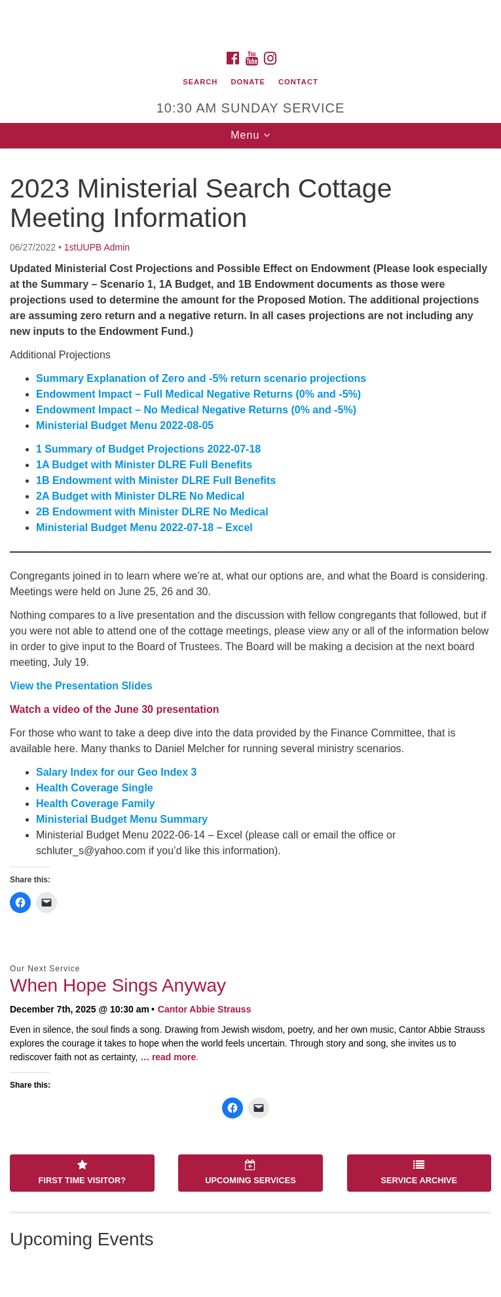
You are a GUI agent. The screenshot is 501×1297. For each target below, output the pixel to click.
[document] (250, 722)
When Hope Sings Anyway (118, 985)
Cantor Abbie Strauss (204, 1009)
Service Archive (418, 1173)
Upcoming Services (250, 1173)
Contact (298, 82)
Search (200, 82)
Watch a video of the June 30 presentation (114, 709)
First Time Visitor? (82, 1173)
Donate (248, 82)
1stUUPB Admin (97, 247)
